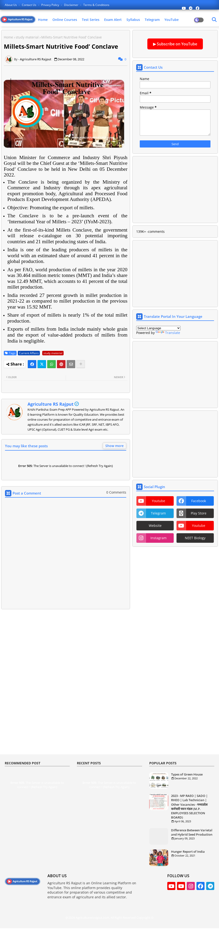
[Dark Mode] (214, 19)
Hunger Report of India (188, 851)
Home (43, 19)
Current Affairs (29, 353)
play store (198, 513)
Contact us (29, 5)
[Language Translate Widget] (158, 328)
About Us (11, 5)
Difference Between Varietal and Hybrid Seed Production (191, 832)
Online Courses (64, 19)
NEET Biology (195, 538)
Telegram (152, 19)
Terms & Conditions (96, 5)
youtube (158, 501)
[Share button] (80, 364)
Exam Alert (113, 19)
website (155, 525)
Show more (114, 445)
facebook (198, 501)
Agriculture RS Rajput (51, 404)
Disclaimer (71, 5)
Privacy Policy (50, 5)
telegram (158, 513)
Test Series (90, 19)
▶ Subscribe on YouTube (175, 44)
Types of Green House (187, 774)
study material (27, 37)
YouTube (171, 19)
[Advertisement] (65, 648)
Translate (168, 332)
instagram (158, 538)
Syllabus (133, 19)
